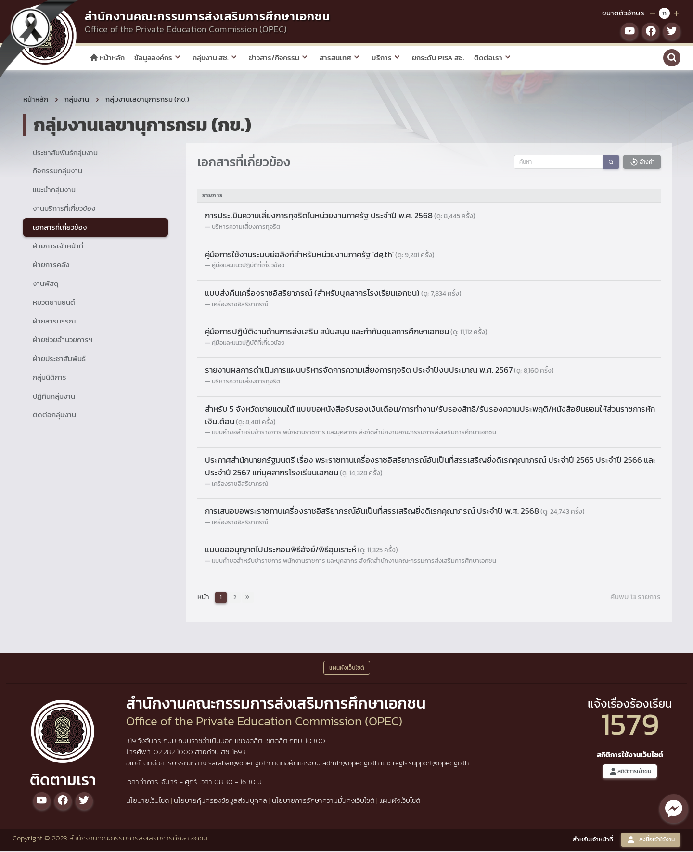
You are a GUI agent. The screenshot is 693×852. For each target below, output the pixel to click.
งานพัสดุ (46, 284)
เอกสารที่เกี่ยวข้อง (60, 228)
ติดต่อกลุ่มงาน (54, 416)
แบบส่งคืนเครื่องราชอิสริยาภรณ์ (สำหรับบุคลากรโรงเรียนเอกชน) (333, 294)
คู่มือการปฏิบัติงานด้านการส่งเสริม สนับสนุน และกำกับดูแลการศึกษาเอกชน (346, 332)
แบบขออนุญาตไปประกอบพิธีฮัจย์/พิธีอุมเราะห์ (301, 551)
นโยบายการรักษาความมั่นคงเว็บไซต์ (323, 801)
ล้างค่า (641, 163)
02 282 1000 (174, 753)
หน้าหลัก (107, 57)
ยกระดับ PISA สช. (438, 57)
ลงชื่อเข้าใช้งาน (651, 841)
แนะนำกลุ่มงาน (54, 191)
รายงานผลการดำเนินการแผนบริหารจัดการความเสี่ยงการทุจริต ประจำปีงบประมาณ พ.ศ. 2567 (379, 371)
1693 (238, 753)
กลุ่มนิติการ (49, 378)
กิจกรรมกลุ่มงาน (57, 172)
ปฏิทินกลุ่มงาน (54, 397)
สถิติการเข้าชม (630, 772)
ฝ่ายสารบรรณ (54, 322)
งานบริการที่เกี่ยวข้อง (64, 210)
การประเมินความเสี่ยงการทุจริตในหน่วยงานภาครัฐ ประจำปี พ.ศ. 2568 (340, 217)
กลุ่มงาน (76, 100)
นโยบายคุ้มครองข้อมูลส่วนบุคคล (220, 801)
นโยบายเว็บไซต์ (147, 801)
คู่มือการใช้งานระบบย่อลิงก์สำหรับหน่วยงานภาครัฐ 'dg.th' (320, 255)
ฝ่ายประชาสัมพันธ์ (59, 359)
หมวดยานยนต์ (54, 303)
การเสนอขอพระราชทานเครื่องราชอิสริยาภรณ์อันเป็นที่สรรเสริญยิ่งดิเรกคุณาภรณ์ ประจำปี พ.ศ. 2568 (395, 512)
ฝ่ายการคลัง (51, 265)
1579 (630, 725)
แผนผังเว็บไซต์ (399, 801)
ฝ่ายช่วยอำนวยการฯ (62, 341)
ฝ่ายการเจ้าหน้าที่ (58, 247)
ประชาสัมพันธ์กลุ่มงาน (65, 153)
